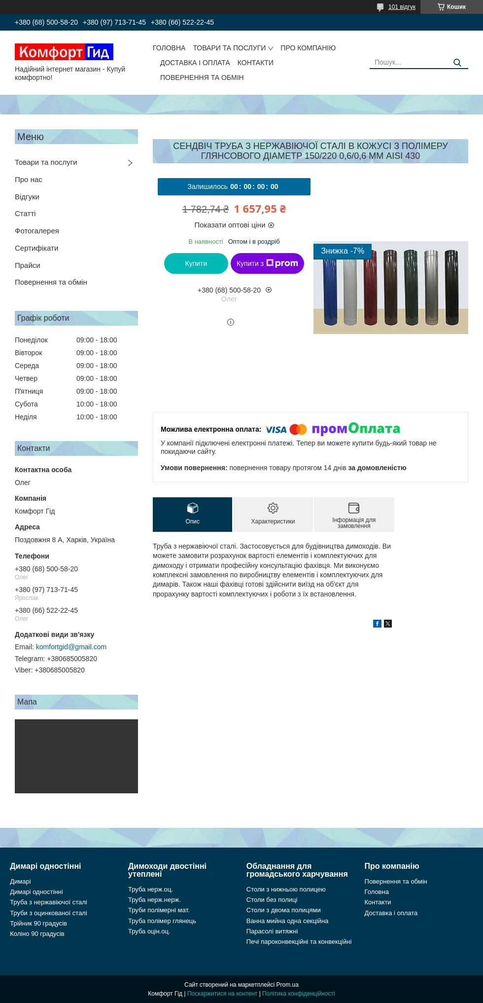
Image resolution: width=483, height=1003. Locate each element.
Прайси (27, 265)
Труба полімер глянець (162, 921)
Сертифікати (36, 248)
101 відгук (401, 6)
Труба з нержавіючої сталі (48, 902)
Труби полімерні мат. (159, 910)
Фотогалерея (37, 230)
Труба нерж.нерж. (154, 899)
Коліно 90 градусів (37, 933)
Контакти (256, 63)
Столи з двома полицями (283, 910)
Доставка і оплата (195, 63)
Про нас (28, 179)
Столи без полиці (272, 899)
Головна (169, 48)
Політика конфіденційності (298, 993)
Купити (196, 263)
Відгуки (27, 196)
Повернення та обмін (202, 77)
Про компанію (308, 48)
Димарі (20, 881)
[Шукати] (457, 63)
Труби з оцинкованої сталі (48, 913)
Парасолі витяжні (272, 931)
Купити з (267, 263)
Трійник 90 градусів (38, 923)
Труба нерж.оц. (150, 889)
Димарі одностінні (36, 891)
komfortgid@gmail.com (71, 647)
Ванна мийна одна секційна (287, 921)
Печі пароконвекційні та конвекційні (299, 941)
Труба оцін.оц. (149, 931)
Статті (25, 213)
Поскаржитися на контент (222, 993)
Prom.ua (287, 984)
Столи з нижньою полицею (286, 889)
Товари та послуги (229, 48)
